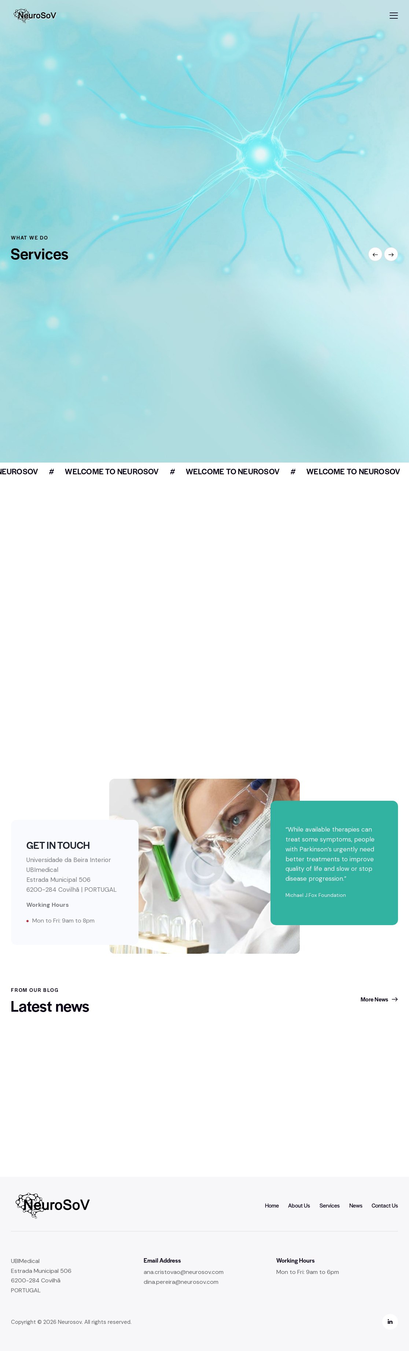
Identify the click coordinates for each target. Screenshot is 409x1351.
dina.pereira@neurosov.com (181, 1282)
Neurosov (70, 1322)
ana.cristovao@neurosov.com (184, 1272)
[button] (394, 16)
